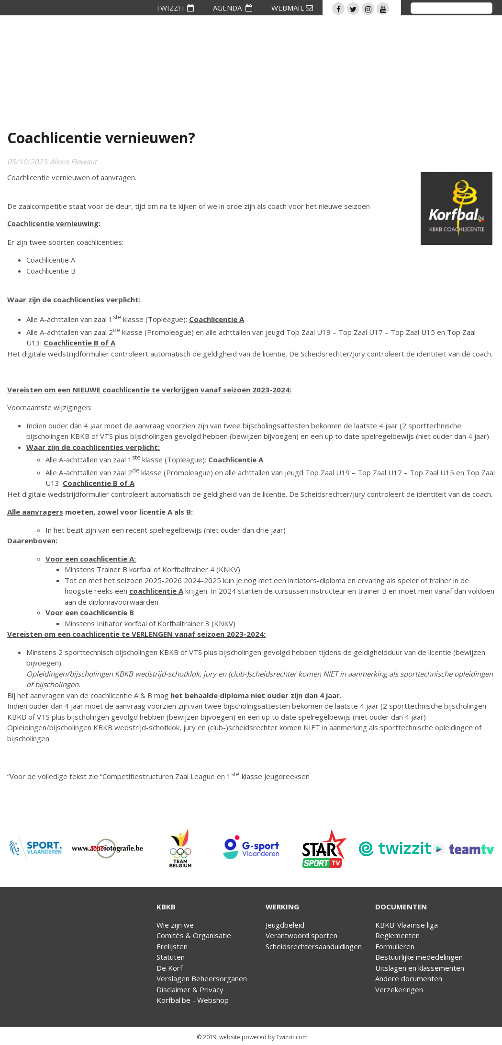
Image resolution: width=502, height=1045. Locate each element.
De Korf (169, 968)
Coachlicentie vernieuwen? (101, 138)
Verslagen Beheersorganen (201, 978)
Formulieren (394, 946)
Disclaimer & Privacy (189, 989)
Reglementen (397, 935)
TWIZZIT (175, 7)
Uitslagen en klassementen (419, 968)
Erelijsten (172, 946)
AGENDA (232, 7)
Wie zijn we (175, 925)
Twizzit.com (292, 1037)
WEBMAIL (292, 7)
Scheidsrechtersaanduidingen (314, 946)
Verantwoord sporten (301, 935)
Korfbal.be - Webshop (192, 1000)
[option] (36, 848)
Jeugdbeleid (285, 925)
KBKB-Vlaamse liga (406, 925)
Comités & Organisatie (193, 935)
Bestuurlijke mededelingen (419, 957)
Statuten (170, 957)
